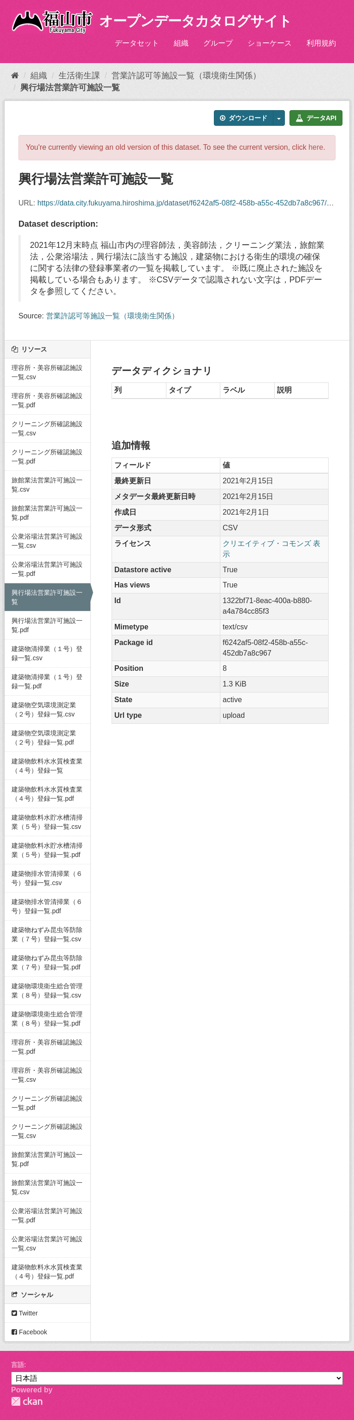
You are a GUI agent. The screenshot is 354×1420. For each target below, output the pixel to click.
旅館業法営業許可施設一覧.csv (47, 484)
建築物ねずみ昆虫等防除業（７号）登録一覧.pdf (47, 962)
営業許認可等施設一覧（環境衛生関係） (186, 75)
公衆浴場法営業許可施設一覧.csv (47, 541)
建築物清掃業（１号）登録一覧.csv (47, 653)
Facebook (29, 1332)
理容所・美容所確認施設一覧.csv (47, 372)
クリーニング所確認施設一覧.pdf (47, 456)
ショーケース (270, 43)
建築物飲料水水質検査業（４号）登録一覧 (47, 765)
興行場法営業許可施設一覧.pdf (47, 625)
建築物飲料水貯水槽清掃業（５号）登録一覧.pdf (47, 850)
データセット (137, 43)
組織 (181, 43)
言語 (17, 1364)
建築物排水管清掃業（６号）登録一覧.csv (47, 878)
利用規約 (321, 43)
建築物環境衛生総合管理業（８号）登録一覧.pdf (47, 1018)
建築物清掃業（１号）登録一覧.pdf (47, 681)
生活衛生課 (79, 75)
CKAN (26, 1401)
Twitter (25, 1313)
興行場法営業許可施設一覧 (70, 87)
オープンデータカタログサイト (195, 21)
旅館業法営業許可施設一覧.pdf (47, 513)
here (315, 147)
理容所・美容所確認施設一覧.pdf (47, 400)
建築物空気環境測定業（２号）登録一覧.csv (44, 709)
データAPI (315, 118)
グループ (218, 43)
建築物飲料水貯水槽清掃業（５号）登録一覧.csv (47, 822)
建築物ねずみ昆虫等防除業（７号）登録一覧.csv (47, 934)
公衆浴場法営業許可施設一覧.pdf (47, 569)
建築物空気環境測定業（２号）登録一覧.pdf (44, 737)
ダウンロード (243, 118)
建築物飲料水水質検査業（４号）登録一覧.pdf (47, 794)
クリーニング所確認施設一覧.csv (47, 428)
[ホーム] (15, 75)
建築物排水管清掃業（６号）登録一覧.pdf (47, 906)
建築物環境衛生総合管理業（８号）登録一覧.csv (47, 990)
